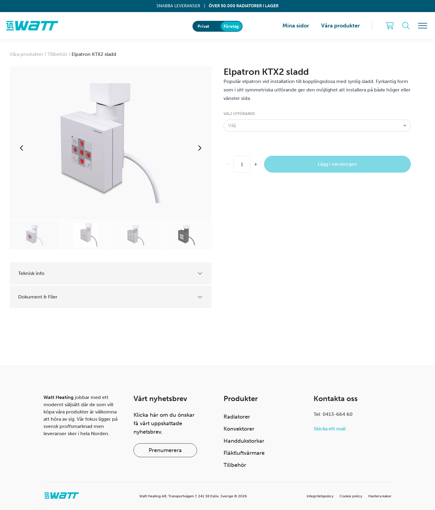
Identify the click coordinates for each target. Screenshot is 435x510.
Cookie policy (351, 496)
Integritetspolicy (320, 496)
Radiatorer (237, 416)
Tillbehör (235, 465)
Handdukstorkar (244, 441)
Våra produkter (340, 25)
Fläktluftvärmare (244, 453)
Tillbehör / (59, 54)
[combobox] (317, 125)
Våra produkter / (28, 54)
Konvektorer (239, 429)
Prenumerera (165, 450)
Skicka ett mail (330, 429)
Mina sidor (295, 25)
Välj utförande (239, 114)
